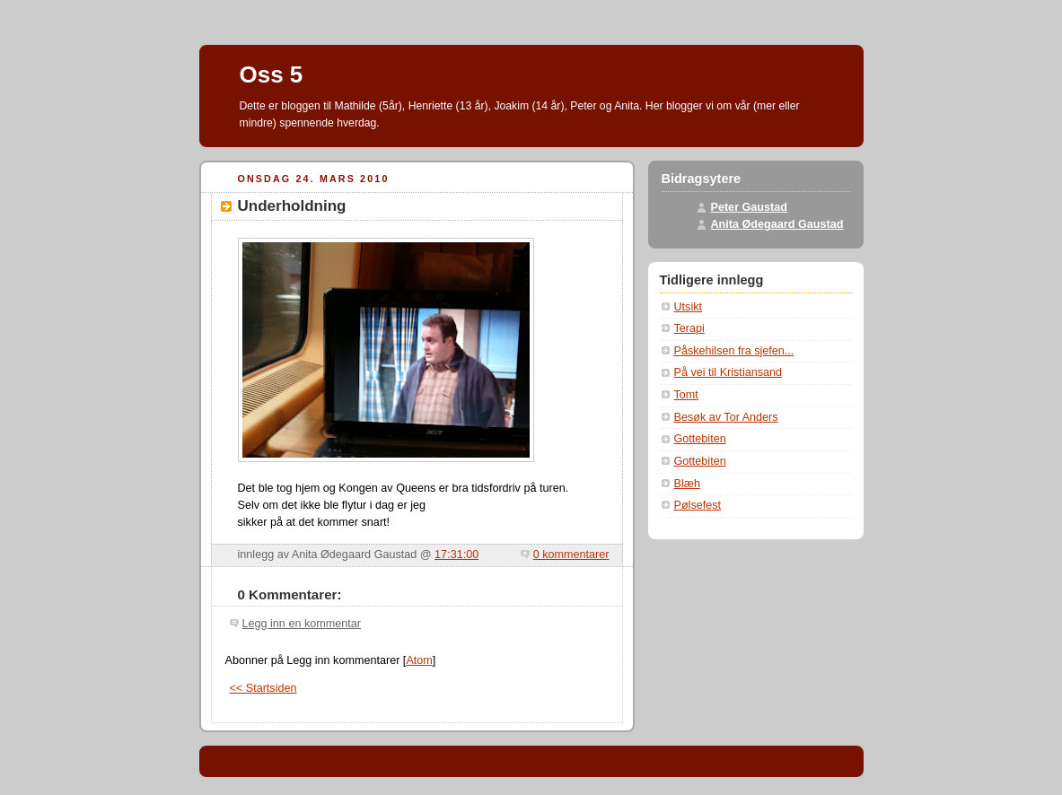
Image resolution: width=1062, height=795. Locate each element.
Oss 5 (271, 74)
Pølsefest (698, 505)
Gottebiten (700, 438)
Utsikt (688, 307)
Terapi (689, 328)
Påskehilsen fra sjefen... (734, 351)
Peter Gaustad (749, 207)
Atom (419, 660)
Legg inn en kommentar (301, 623)
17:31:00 (456, 554)
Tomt (686, 395)
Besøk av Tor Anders (726, 417)
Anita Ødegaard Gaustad (777, 224)
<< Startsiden (263, 688)
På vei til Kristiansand (728, 372)
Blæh (687, 483)
